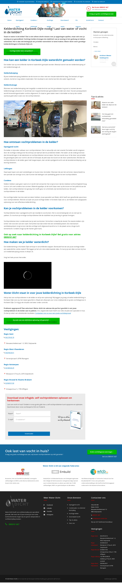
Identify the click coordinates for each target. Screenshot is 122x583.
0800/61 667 (14, 525)
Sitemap (30, 579)
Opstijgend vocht (22, 20)
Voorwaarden (23, 579)
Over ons (72, 524)
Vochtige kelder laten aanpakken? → (22, 52)
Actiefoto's (98, 20)
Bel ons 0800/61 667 (109, 457)
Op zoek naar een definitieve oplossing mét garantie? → (32, 321)
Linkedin (48, 509)
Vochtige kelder (56, 20)
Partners (57, 579)
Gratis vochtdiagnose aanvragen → (102, 452)
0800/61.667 (10, 237)
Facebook (48, 505)
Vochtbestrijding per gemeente (44, 579)
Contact (109, 20)
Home (10, 20)
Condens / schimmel (39, 20)
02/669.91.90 (9, 384)
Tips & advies (73, 520)
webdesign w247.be (110, 579)
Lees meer (98, 51)
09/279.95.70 (9, 338)
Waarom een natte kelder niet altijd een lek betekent (109, 105)
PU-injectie (86, 20)
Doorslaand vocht (72, 20)
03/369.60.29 (9, 368)
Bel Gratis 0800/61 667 (100, 7)
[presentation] (22, 427)
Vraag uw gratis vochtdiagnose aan (101, 14)
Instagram (48, 515)
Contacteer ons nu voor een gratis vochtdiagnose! (53, 313)
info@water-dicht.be (99, 519)
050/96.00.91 (9, 353)
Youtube (48, 512)
